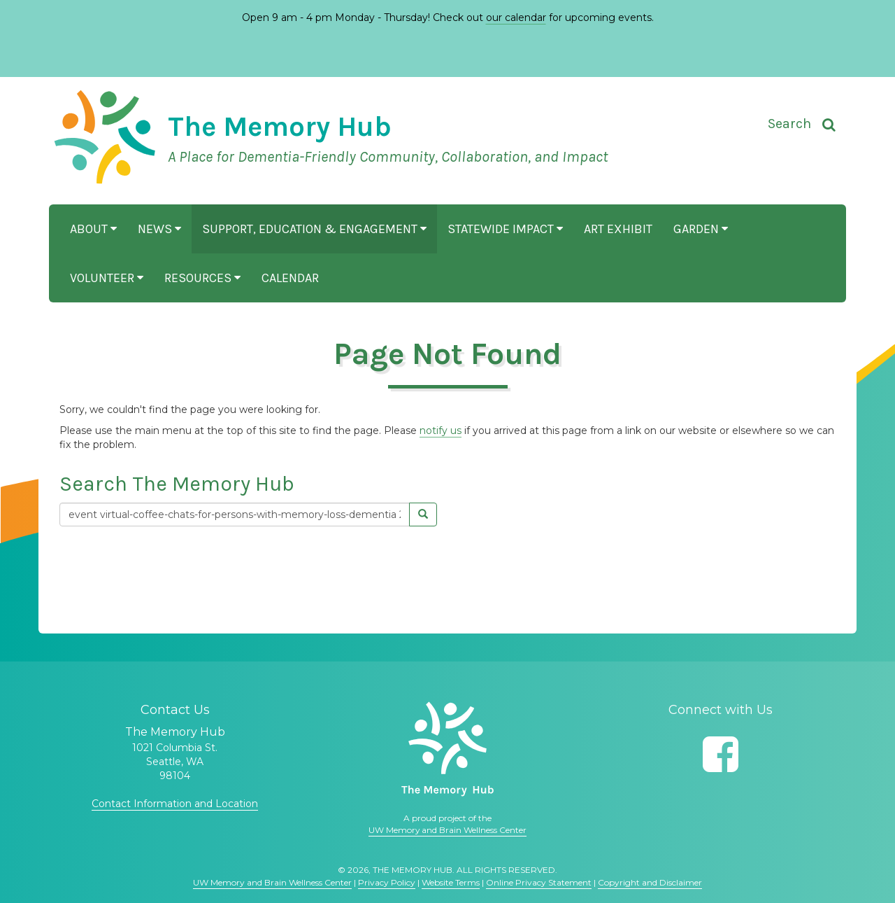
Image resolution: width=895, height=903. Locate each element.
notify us (440, 430)
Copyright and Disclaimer (650, 882)
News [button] (159, 229)
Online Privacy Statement (539, 882)
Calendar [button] (290, 278)
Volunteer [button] (106, 278)
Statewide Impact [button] (505, 229)
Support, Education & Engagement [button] (314, 229)
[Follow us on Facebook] (720, 754)
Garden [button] (700, 229)
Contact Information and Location (175, 803)
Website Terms (451, 882)
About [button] (93, 229)
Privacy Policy (386, 882)
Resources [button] (202, 278)
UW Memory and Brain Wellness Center (447, 830)
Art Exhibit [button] (618, 229)
